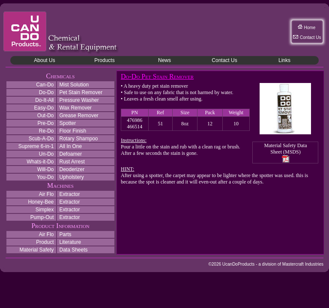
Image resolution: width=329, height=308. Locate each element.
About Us (44, 60)
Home (310, 27)
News (164, 60)
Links (284, 60)
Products (104, 60)
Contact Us (310, 37)
